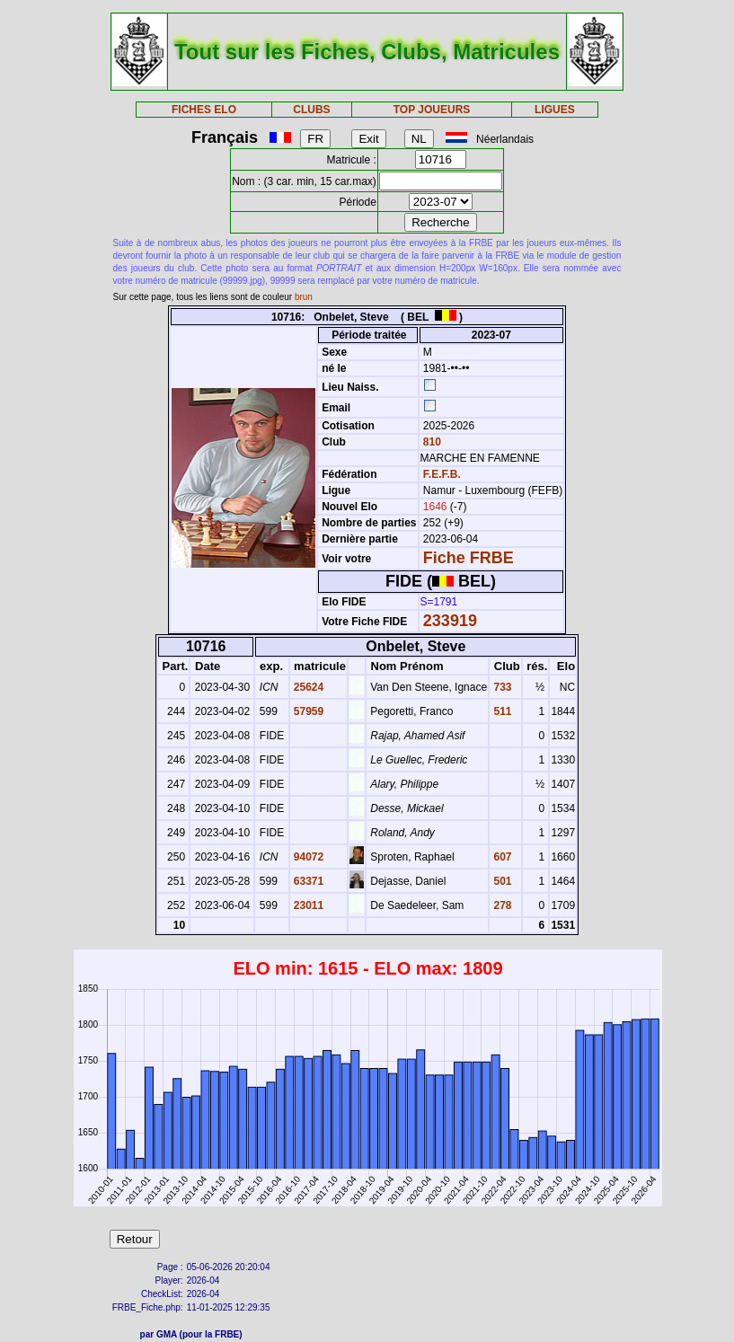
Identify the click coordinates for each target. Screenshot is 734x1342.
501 (501, 881)
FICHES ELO (204, 109)
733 (501, 687)
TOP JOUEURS (432, 109)
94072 (307, 857)
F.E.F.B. (442, 474)
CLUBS (311, 109)
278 (501, 905)
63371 (307, 881)
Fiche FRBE (468, 558)
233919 (450, 621)
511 (501, 711)
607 (501, 857)
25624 (307, 687)
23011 (307, 905)
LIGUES (555, 109)
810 (430, 442)
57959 (307, 711)
